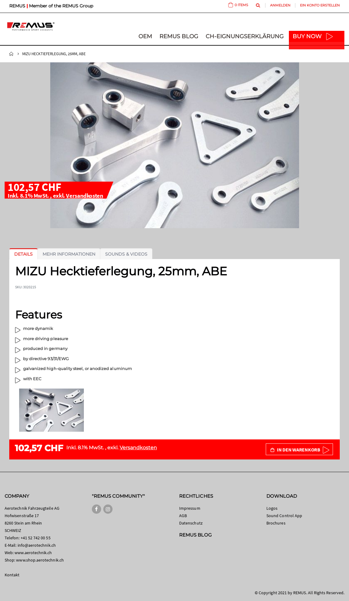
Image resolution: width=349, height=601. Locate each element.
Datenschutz (191, 523)
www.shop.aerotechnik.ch (40, 560)
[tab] (23, 254)
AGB (183, 515)
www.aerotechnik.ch (33, 552)
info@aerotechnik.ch (37, 545)
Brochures (275, 523)
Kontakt (12, 575)
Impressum (189, 508)
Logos (271, 508)
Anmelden (280, 5)
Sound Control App (284, 515)
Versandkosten (84, 195)
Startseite (11, 54)
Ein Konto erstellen (320, 5)
